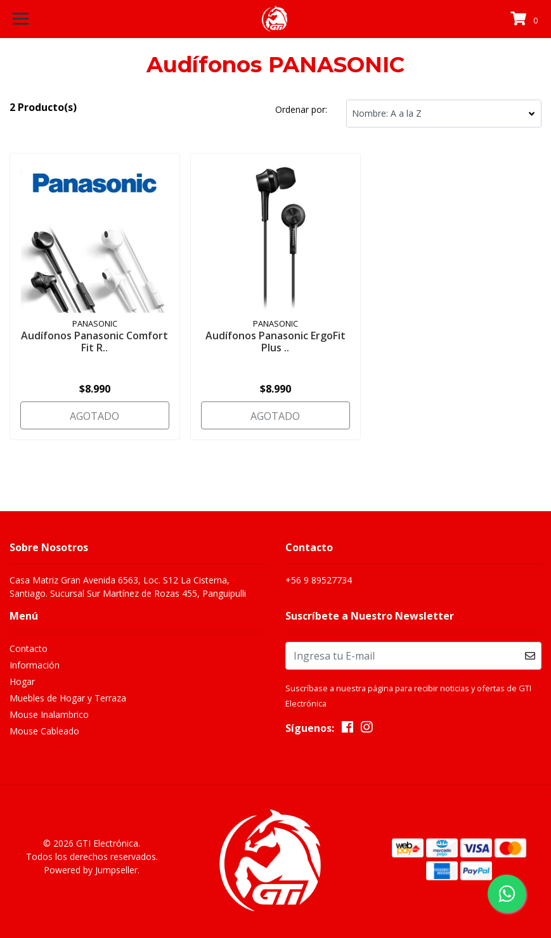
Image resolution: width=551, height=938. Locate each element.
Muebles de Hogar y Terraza (68, 698)
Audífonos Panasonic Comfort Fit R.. (94, 342)
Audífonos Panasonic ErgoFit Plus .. (275, 342)
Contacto (29, 648)
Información (35, 665)
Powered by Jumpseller (91, 870)
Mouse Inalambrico (49, 714)
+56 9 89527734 (318, 580)
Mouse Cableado (44, 731)
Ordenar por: (301, 109)
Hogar (22, 681)
